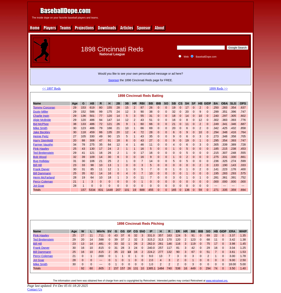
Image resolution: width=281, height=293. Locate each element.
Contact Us (34, 289)
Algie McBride (42, 120)
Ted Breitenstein (43, 152)
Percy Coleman (43, 181)
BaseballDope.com (206, 56)
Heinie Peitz (41, 136)
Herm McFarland (44, 177)
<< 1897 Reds (51, 88)
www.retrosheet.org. (217, 280)
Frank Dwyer (41, 169)
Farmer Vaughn (43, 144)
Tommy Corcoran (44, 107)
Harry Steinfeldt (43, 140)
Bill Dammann (42, 173)
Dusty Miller (40, 111)
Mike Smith (40, 128)
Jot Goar (38, 185)
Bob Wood (39, 157)
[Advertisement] (177, 12)
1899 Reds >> (218, 88)
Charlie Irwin (41, 115)
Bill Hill (37, 165)
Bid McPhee (41, 124)
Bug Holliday (41, 161)
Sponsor (113, 80)
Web (186, 56)
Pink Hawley (41, 148)
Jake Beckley (41, 132)
